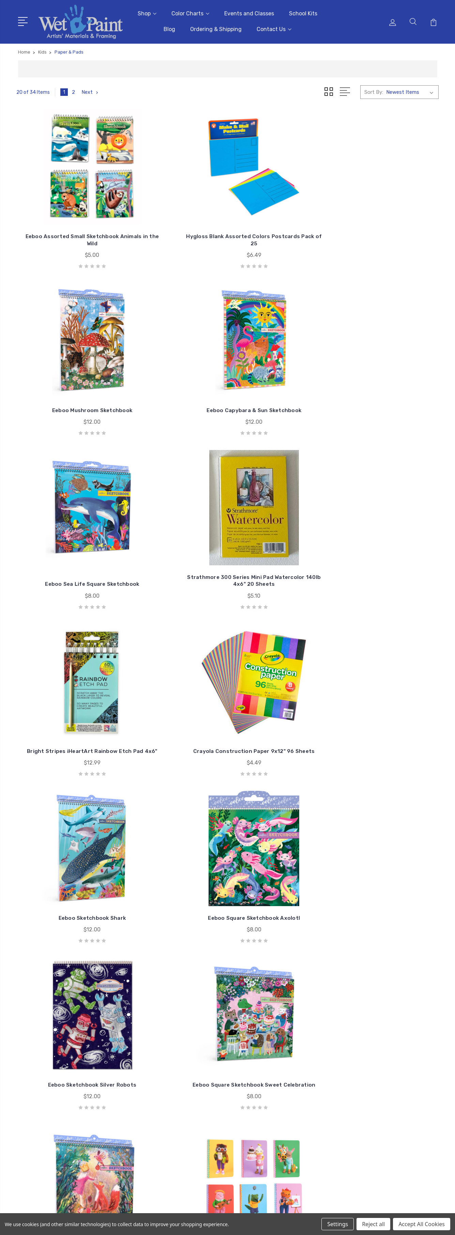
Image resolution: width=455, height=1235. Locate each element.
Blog (169, 28)
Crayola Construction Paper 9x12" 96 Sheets (390, 389)
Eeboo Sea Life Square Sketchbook (65, 389)
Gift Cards (376, 1056)
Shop (147, 12)
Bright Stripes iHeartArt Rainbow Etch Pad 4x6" (282, 389)
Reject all (373, 1224)
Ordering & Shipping (216, 28)
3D (367, 1066)
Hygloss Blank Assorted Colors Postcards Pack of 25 (173, 226)
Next (91, 89)
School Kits (303, 12)
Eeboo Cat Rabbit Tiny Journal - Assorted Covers (173, 709)
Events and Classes (249, 12)
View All (373, 1128)
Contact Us (274, 28)
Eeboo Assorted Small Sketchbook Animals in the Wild (65, 223)
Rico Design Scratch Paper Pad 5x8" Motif (389, 709)
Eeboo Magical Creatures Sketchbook (174, 872)
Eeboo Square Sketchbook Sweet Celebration (390, 546)
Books (371, 1087)
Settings (337, 1224)
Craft (370, 1097)
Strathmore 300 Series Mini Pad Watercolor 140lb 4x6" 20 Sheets (173, 386)
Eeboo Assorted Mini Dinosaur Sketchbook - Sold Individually (282, 869)
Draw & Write (379, 1107)
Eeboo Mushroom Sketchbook (281, 230)
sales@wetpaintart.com (56, 1099)
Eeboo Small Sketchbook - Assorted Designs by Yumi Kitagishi (281, 706)
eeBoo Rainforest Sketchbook (389, 872)
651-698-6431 (45, 1087)
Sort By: (373, 89)
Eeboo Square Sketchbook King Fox (65, 709)
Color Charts (190, 12)
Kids (369, 1118)
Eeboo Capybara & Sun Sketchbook (390, 226)
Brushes (373, 1077)
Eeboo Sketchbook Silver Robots (282, 546)
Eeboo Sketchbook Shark (65, 549)
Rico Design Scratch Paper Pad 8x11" (65, 872)
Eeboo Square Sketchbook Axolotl (173, 546)
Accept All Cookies (421, 1224)
